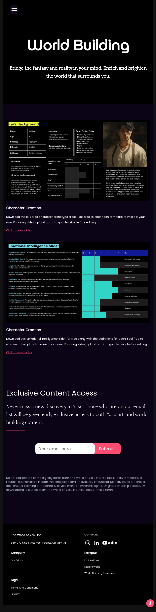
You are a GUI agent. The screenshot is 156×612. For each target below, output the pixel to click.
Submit (105, 449)
